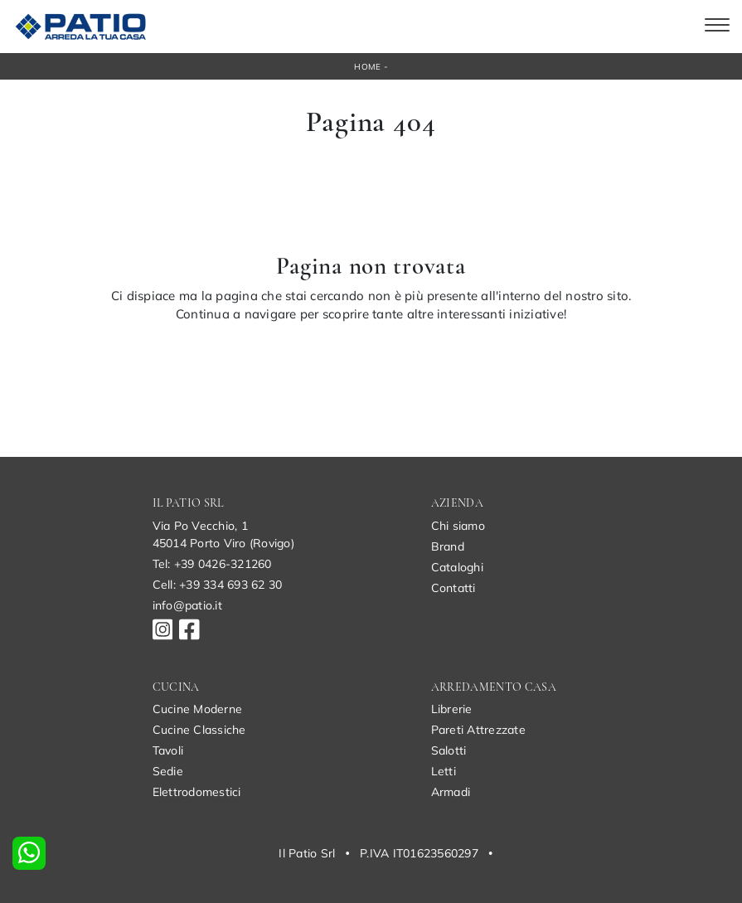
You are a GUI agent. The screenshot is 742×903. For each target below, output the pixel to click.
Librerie (452, 709)
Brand (447, 546)
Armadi (451, 791)
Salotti (449, 750)
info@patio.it (187, 605)
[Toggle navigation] (717, 26)
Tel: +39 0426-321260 (212, 563)
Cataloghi (457, 567)
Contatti (453, 587)
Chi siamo (458, 525)
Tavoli (168, 750)
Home (367, 66)
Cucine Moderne (198, 709)
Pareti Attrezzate (478, 729)
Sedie (168, 771)
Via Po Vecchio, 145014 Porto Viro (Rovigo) (223, 534)
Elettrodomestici (197, 791)
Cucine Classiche (199, 729)
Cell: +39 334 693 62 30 (218, 584)
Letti (443, 771)
